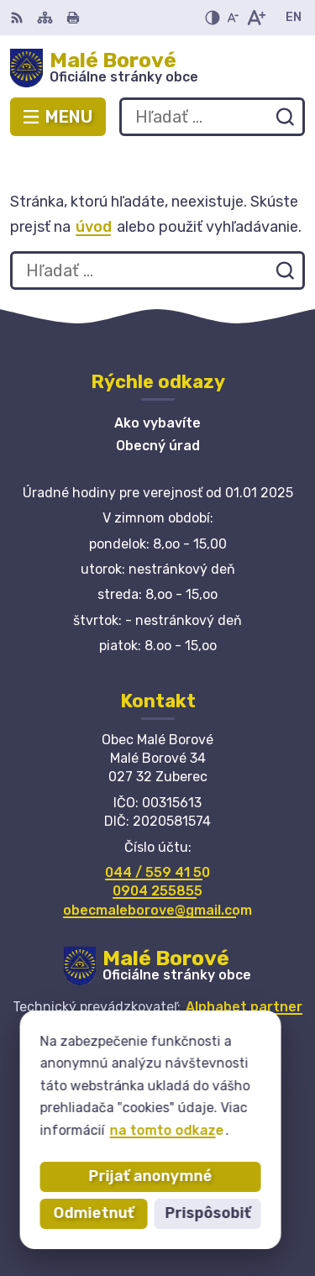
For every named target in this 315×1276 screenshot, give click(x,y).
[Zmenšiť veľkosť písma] (232, 17)
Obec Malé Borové (211, 1040)
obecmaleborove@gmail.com (157, 910)
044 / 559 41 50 (157, 872)
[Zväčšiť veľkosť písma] (256, 17)
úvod (94, 227)
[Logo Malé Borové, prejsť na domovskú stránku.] (157, 68)
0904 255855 (157, 891)
